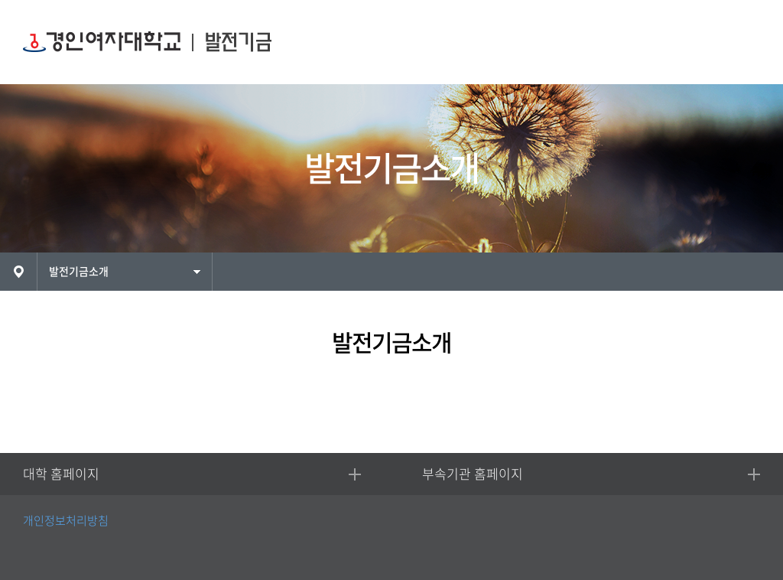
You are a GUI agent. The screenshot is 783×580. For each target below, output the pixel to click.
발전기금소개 (79, 271)
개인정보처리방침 (66, 520)
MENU (743, 42)
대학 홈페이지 (61, 474)
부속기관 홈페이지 (472, 474)
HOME (18, 272)
